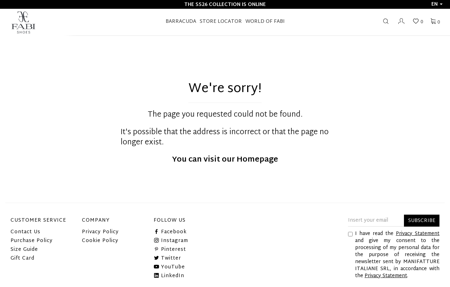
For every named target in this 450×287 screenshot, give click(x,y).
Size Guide (24, 249)
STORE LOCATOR (221, 21)
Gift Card (22, 258)
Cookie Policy (100, 240)
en (437, 4)
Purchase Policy (32, 240)
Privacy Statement (417, 233)
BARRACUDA (181, 21)
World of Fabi (265, 21)
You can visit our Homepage (225, 160)
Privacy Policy (100, 232)
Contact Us (25, 232)
